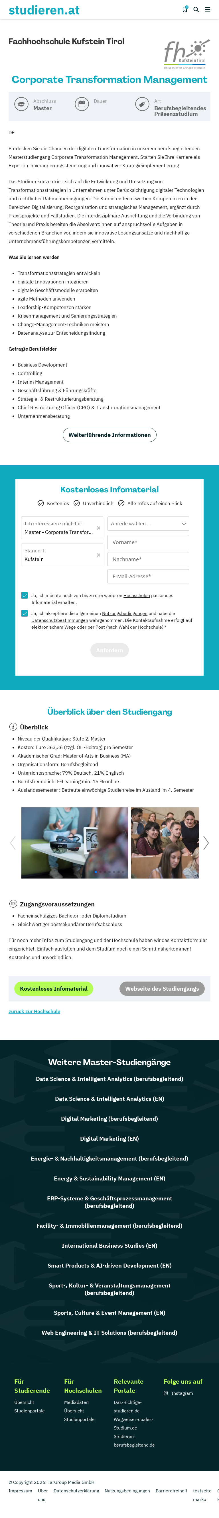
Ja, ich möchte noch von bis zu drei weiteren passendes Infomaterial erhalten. (102, 599)
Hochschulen (136, 595)
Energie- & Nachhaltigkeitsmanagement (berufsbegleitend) (109, 1158)
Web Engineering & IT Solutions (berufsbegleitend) (109, 1332)
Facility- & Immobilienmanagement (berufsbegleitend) (109, 1225)
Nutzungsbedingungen (124, 613)
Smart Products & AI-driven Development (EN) (110, 1265)
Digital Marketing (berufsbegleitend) (109, 1118)
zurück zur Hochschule (34, 1011)
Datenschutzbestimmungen (59, 620)
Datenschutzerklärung (76, 1491)
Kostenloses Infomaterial (54, 988)
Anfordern (109, 650)
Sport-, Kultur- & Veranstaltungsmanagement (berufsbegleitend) (110, 1289)
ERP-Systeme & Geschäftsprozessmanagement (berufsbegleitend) (109, 1202)
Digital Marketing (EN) (109, 1138)
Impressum (20, 1491)
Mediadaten (76, 1402)
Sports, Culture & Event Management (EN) (109, 1313)
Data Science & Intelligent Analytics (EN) (109, 1098)
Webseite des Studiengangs (162, 988)
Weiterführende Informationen (109, 435)
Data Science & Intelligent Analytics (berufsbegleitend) (109, 1079)
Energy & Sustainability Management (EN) (109, 1178)
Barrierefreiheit (171, 1491)
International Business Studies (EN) (109, 1245)
